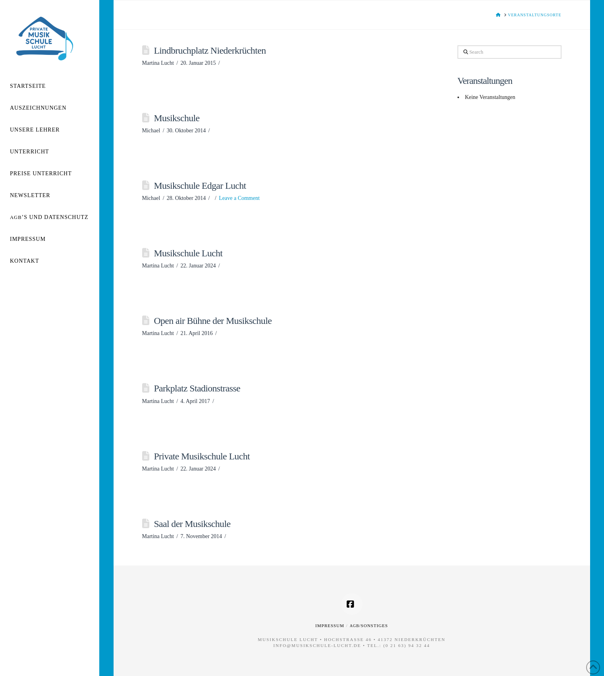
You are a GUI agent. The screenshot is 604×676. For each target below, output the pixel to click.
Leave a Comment (239, 198)
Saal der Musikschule (192, 524)
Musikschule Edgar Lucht (200, 185)
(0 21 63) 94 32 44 (406, 645)
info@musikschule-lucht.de (317, 645)
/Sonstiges (369, 625)
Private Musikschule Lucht (202, 456)
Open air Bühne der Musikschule (213, 321)
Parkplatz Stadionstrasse (197, 388)
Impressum (329, 625)
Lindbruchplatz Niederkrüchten (210, 50)
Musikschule (176, 118)
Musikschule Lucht (188, 253)
